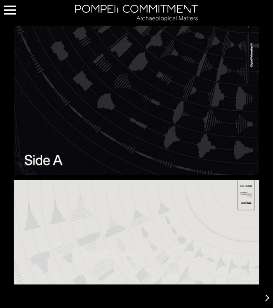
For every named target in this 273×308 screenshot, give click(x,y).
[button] (267, 297)
